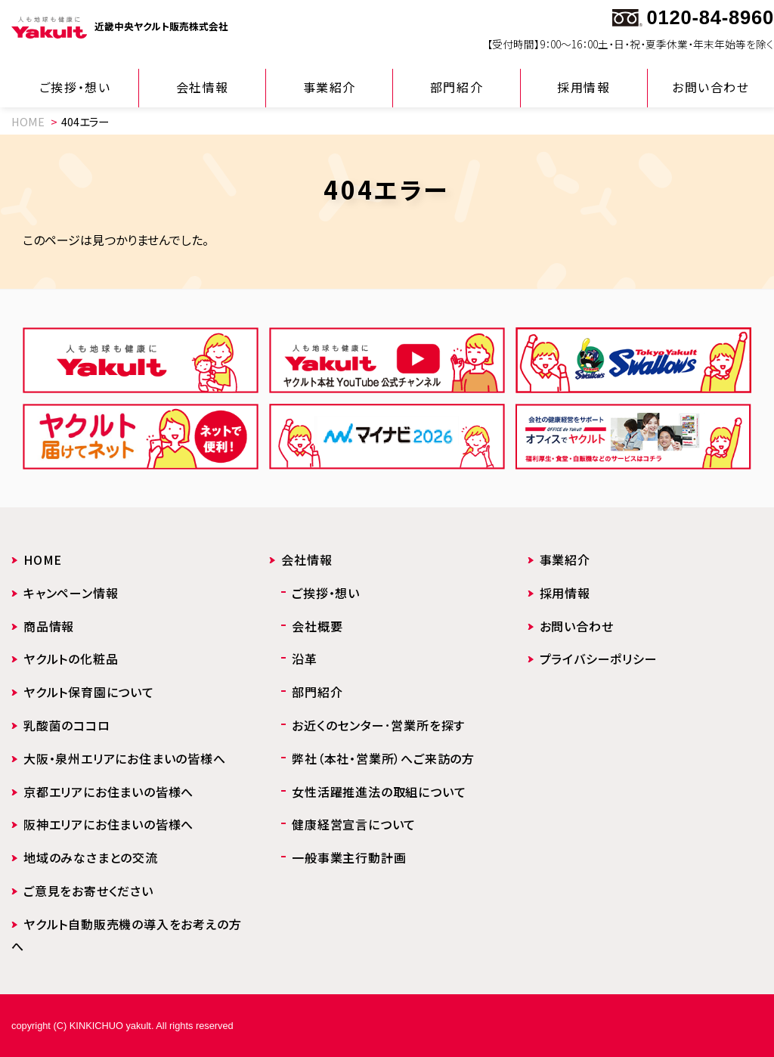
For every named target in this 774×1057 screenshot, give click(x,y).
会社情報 (202, 87)
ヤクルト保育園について (88, 692)
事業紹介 (329, 87)
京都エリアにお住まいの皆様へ (108, 792)
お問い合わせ (711, 87)
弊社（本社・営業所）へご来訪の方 (383, 758)
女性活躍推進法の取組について (379, 792)
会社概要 (317, 626)
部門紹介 (456, 87)
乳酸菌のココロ (66, 725)
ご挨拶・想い (75, 87)
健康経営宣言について (354, 824)
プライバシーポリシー (599, 658)
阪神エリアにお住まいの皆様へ (108, 824)
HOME (28, 121)
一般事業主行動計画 (349, 857)
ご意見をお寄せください (88, 891)
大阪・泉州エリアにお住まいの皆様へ (124, 758)
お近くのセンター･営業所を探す (378, 725)
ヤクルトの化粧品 (70, 658)
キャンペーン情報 (70, 593)
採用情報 (583, 87)
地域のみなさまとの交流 (90, 857)
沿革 (304, 658)
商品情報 (48, 626)
